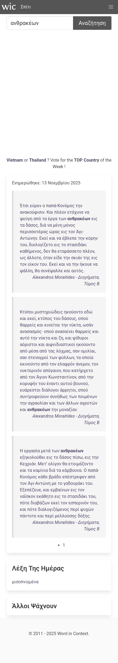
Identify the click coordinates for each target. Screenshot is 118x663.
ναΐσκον (27, 496)
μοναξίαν (68, 409)
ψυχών (87, 509)
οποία (87, 357)
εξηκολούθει (32, 457)
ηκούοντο (73, 312)
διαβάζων (40, 502)
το (63, 244)
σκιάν (76, 257)
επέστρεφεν (74, 476)
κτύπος (45, 318)
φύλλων (66, 357)
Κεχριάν (28, 463)
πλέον (60, 212)
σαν (76, 351)
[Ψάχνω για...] (40, 23)
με (54, 483)
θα (54, 251)
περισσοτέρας (34, 231)
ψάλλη (26, 270)
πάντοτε (28, 515)
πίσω (78, 457)
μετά (45, 450)
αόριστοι (28, 344)
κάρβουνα (71, 470)
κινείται (52, 325)
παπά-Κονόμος (60, 205)
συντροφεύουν (34, 396)
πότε (24, 502)
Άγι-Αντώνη (39, 483)
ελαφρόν (66, 364)
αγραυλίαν (38, 403)
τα (44, 218)
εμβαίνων (59, 489)
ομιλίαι (88, 351)
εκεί (31, 318)
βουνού (80, 383)
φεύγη (26, 218)
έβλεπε (69, 238)
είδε (58, 257)
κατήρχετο (82, 370)
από (37, 218)
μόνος (69, 225)
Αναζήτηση (92, 23)
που (66, 370)
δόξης (84, 515)
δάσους (69, 318)
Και (50, 212)
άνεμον (82, 364)
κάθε (43, 476)
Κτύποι (27, 312)
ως (23, 257)
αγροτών (88, 403)
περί (74, 509)
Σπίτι (26, 6)
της (86, 257)
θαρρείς (28, 325)
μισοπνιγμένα (25, 581)
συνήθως (59, 396)
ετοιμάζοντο (80, 463)
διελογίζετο (41, 244)
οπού (83, 318)
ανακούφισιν (32, 212)
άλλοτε (34, 257)
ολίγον (54, 463)
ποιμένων (87, 396)
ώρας (54, 231)
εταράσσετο (69, 251)
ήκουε (86, 264)
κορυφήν (28, 383)
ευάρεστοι (30, 390)
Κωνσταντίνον (62, 377)
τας (51, 351)
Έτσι (24, 205)
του (23, 244)
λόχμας (63, 351)
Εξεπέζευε (30, 489)
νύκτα (75, 325)
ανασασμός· (31, 331)
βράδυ (55, 476)
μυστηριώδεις (49, 312)
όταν (48, 257)
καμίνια (40, 470)
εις (94, 218)
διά (43, 225)
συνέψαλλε (52, 270)
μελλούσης (66, 515)
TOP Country (86, 160)
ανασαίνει (64, 331)
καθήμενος (30, 251)
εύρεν (35, 205)
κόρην (92, 238)
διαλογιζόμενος (53, 509)
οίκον (33, 264)
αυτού (66, 383)
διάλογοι (50, 390)
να (87, 212)
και (52, 238)
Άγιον (42, 377)
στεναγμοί (38, 357)
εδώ (88, 312)
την (78, 205)
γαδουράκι (73, 483)
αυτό (24, 338)
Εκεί (43, 238)
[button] (111, 7)
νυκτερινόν (31, 370)
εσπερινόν (78, 502)
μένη (57, 225)
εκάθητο (45, 496)
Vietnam (15, 160)
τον (71, 231)
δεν (46, 251)
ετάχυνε (75, 212)
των (62, 218)
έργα (53, 218)
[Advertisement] (59, 95)
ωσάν (88, 325)
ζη (61, 338)
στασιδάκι (77, 244)
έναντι (53, 383)
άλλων (72, 403)
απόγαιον (52, 370)
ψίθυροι (80, 338)
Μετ (42, 463)
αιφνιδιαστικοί (60, 344)
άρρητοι (68, 390)
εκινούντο (30, 364)
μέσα (33, 351)
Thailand (38, 160)
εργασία (32, 450)
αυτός (77, 270)
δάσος (32, 225)
